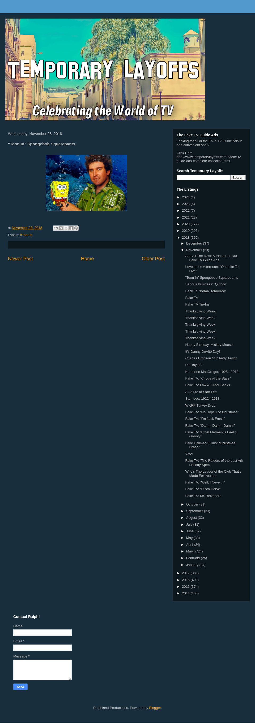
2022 (186, 210)
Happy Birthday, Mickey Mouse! (209, 345)
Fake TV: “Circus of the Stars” (208, 378)
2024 (186, 197)
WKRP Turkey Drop (200, 405)
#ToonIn (26, 235)
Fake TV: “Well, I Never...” (205, 482)
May (190, 538)
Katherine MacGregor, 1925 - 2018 (211, 372)
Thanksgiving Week (200, 311)
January (192, 565)
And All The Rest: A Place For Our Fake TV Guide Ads (211, 258)
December (194, 243)
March (191, 551)
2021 (186, 217)
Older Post (153, 258)
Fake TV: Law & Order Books (207, 385)
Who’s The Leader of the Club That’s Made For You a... (213, 473)
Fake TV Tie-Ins (197, 304)
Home (87, 258)
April (190, 545)
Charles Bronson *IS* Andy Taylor (210, 358)
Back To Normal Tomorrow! (206, 291)
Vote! (189, 454)
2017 (186, 573)
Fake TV (191, 298)
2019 (186, 231)
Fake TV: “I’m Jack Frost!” (205, 419)
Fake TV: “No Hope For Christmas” (212, 412)
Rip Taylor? (193, 365)
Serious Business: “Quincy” (206, 284)
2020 (186, 224)
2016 (186, 580)
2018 (186, 237)
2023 (186, 204)
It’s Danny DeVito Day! (202, 352)
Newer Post (20, 258)
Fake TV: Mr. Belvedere (203, 496)
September (195, 511)
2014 (186, 593)
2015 (186, 587)
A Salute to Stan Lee (201, 392)
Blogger (155, 708)
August (192, 518)
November (194, 250)
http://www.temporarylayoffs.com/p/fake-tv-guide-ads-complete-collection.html (209, 159)
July (189, 524)
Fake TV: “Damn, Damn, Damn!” (210, 426)
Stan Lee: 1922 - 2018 (202, 398)
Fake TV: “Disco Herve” (203, 489)
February (193, 558)
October (192, 504)
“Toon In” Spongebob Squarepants (211, 278)
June (190, 531)
